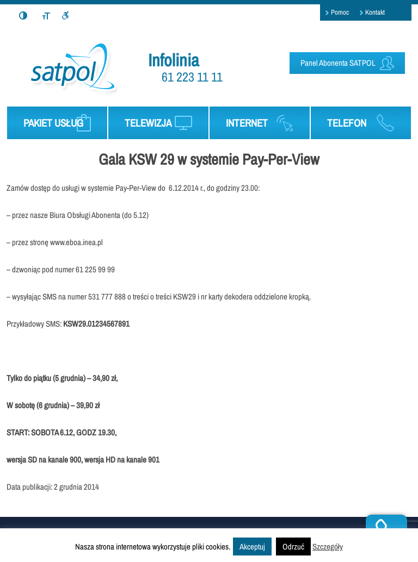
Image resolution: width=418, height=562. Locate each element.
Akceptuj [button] (252, 546)
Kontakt (375, 12)
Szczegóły (327, 546)
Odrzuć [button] (293, 546)
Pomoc (340, 12)
